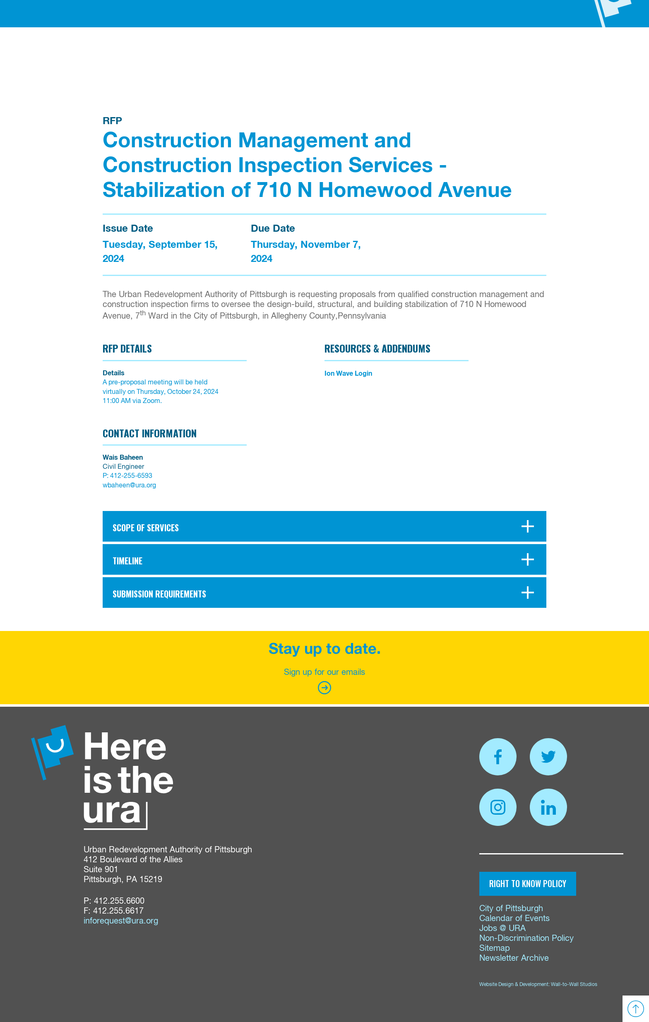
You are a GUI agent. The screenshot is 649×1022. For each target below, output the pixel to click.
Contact (500, 52)
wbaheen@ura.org (129, 485)
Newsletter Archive (514, 958)
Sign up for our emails (324, 681)
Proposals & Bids (381, 52)
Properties (315, 52)
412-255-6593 (131, 476)
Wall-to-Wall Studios (574, 984)
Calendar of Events (514, 918)
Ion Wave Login (348, 373)
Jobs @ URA (502, 928)
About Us (183, 52)
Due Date (273, 229)
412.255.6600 (119, 901)
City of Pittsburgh (511, 908)
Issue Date (128, 229)
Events (463, 52)
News (433, 52)
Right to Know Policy (527, 883)
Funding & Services (247, 52)
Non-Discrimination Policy (526, 938)
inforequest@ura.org (121, 921)
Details (114, 373)
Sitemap (494, 948)
